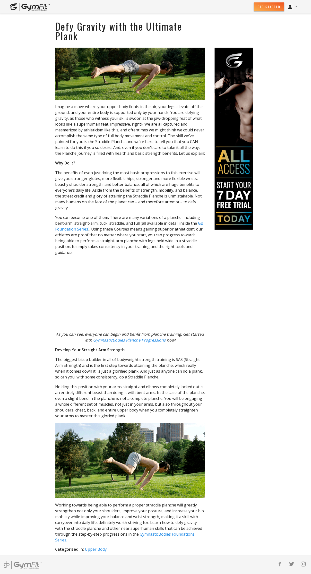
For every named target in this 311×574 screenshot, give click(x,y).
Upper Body (96, 549)
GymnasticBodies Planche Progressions (129, 340)
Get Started (269, 6)
